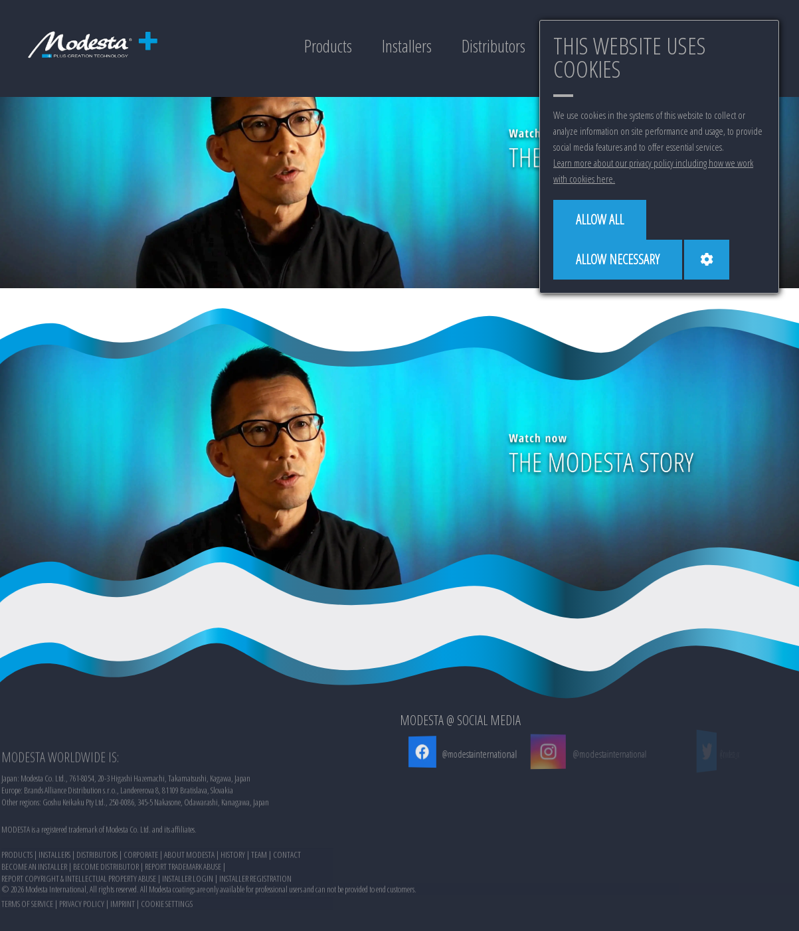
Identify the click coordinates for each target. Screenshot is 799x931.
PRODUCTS (17, 896)
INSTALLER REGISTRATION (255, 920)
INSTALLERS (54, 896)
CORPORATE (141, 896)
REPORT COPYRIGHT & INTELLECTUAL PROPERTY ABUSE (78, 920)
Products (328, 46)
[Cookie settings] (706, 260)
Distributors (493, 46)
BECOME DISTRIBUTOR (106, 908)
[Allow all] (599, 220)
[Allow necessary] (617, 260)
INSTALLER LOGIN (187, 920)
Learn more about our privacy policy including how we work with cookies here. (653, 170)
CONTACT (287, 896)
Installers (407, 46)
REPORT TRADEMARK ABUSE (183, 908)
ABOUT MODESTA (189, 896)
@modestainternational (477, 753)
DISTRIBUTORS (97, 896)
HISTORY (233, 896)
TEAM (259, 896)
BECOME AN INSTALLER (34, 908)
